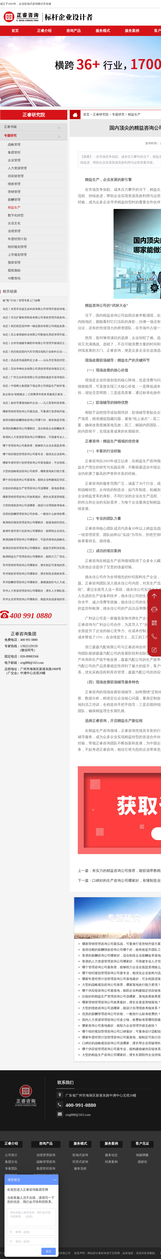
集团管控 (14, 152)
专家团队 (11, 1168)
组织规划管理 (17, 247)
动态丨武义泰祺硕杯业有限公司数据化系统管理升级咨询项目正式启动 (35, 334)
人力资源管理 (17, 168)
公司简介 (11, 1155)
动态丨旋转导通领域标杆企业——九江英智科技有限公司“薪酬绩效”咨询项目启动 (35, 402)
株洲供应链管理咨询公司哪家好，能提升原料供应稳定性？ (35, 548)
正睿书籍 (34, 128)
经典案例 (111, 1162)
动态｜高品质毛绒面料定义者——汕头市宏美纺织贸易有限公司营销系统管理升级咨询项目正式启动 (35, 360)
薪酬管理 (14, 199)
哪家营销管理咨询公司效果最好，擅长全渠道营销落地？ (35, 496)
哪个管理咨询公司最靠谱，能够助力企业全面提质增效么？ (35, 445)
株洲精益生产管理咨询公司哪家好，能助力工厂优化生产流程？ (35, 556)
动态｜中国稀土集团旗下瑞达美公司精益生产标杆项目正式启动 (35, 385)
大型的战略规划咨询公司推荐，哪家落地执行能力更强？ (35, 471)
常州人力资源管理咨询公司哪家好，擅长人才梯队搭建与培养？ (35, 590)
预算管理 (14, 262)
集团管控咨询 (45, 1168)
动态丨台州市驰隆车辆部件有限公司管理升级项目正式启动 (35, 343)
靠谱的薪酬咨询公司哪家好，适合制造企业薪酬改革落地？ (35, 428)
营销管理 (14, 191)
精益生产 (14, 207)
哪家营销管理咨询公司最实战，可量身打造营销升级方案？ (35, 411)
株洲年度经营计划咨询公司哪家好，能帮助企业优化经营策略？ (35, 531)
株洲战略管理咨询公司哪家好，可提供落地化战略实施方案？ (35, 539)
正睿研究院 (101, 114)
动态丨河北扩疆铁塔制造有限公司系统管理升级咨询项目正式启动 (35, 317)
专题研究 (34, 137)
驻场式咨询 (80, 1155)
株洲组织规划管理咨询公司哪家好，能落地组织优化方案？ (35, 522)
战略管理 (14, 144)
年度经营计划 (17, 239)
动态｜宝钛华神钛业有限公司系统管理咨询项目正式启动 (35, 368)
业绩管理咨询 (45, 1155)
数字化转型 (16, 215)
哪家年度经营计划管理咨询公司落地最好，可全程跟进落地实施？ (35, 462)
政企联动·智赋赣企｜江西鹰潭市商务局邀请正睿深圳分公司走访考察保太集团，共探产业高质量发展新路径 (35, 394)
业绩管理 (14, 231)
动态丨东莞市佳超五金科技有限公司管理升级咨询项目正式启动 (35, 309)
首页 (86, 114)
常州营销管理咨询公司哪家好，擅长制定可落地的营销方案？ (35, 565)
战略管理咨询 (45, 1162)
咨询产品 (73, 31)
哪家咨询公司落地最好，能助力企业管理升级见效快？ (120, 1025)
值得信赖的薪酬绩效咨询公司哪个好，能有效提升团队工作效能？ (35, 420)
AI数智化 (14, 278)
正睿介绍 (11, 1143)
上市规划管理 (17, 254)
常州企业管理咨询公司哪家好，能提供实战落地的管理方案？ (35, 599)
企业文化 (14, 223)
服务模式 (103, 31)
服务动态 (111, 1155)
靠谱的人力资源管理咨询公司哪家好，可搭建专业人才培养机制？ (35, 437)
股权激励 (14, 270)
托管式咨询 (80, 1162)
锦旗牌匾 (142, 1155)
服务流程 (80, 1168)
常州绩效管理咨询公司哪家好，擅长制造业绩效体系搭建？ (35, 573)
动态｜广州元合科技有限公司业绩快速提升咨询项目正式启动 (35, 377)
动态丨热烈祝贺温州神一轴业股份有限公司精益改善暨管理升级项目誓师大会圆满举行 (35, 326)
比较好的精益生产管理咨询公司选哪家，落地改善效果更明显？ (35, 488)
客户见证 (142, 1143)
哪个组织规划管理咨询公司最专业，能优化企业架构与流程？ (35, 454)
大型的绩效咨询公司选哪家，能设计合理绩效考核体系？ (35, 505)
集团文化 (11, 1162)
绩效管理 (14, 184)
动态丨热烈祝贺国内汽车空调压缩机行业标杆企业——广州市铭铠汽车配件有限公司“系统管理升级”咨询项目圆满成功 (35, 351)
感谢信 (142, 1162)
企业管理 (14, 160)
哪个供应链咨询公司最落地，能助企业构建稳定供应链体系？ (35, 479)
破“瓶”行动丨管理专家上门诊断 (21, 300)
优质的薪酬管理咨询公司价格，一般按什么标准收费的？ (35, 513)
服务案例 (132, 31)
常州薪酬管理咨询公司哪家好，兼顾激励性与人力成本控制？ (35, 582)
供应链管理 (16, 176)
